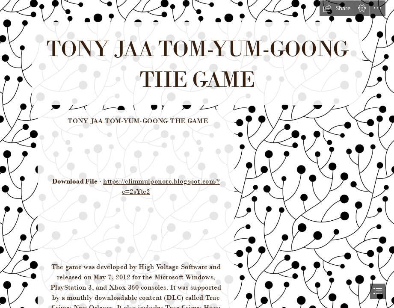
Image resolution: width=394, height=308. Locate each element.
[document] (197, 154)
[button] (337, 8)
